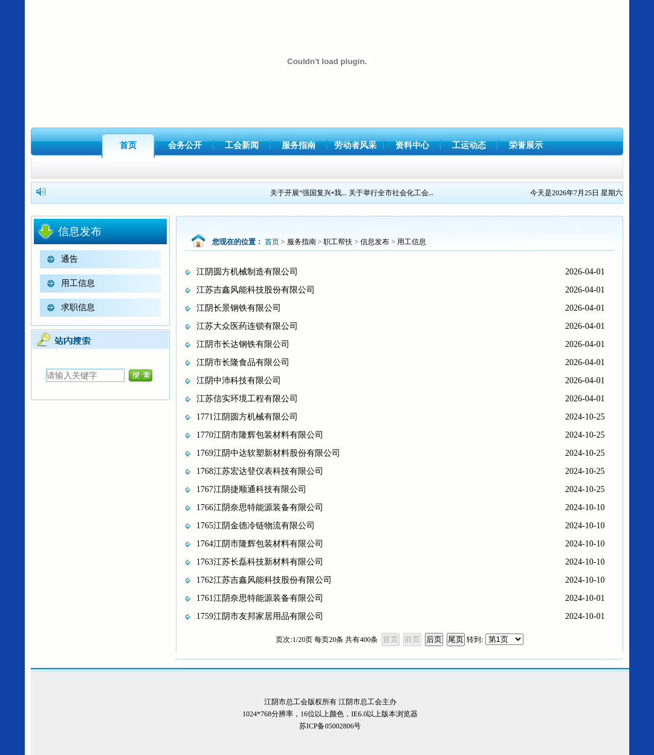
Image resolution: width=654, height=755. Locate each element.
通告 (69, 259)
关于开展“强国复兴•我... (309, 193)
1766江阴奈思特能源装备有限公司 (259, 507)
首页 (128, 145)
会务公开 (185, 145)
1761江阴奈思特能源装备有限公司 (259, 598)
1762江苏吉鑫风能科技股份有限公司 (264, 580)
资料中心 (412, 145)
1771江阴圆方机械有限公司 (247, 416)
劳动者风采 (355, 145)
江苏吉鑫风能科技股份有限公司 (255, 289)
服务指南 (299, 145)
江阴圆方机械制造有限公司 (247, 271)
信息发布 (374, 242)
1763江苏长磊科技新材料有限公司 (259, 561)
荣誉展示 (526, 145)
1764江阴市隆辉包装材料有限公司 (259, 543)
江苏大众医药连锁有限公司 (247, 326)
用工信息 (78, 283)
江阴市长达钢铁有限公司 (243, 344)
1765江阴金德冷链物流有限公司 (255, 525)
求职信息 (78, 307)
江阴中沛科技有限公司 (238, 380)
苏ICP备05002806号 (330, 726)
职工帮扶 (337, 242)
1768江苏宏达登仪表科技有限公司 (259, 471)
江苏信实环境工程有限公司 (247, 398)
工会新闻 (242, 145)
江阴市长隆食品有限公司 (243, 362)
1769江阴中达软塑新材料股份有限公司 (268, 453)
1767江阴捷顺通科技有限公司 (251, 489)
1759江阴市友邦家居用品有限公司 (259, 616)
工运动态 (469, 145)
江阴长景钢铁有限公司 (238, 308)
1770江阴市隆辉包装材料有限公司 (259, 434)
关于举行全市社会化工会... (392, 193)
